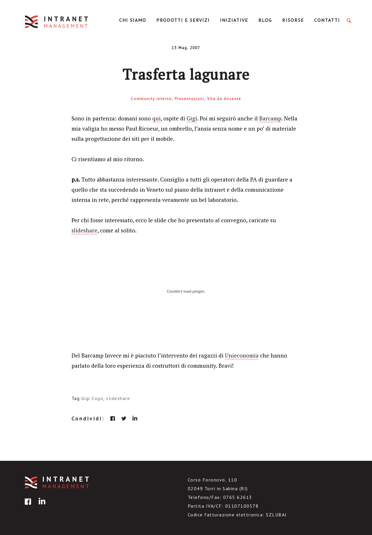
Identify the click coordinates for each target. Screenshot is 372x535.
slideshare (84, 230)
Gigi (192, 118)
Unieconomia (242, 355)
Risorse (293, 20)
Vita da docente (224, 98)
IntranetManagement (57, 21)
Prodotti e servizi (183, 20)
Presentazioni (189, 98)
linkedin (134, 418)
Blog (265, 20)
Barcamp (270, 118)
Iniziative (234, 20)
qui (156, 118)
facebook (112, 418)
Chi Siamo (132, 20)
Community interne (151, 98)
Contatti (327, 20)
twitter (123, 418)
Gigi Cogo (92, 398)
